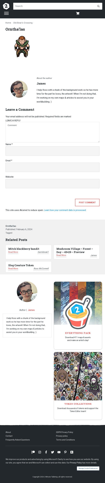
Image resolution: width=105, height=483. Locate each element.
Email (8, 160)
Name (9, 144)
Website (9, 176)
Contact (9, 436)
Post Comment (87, 202)
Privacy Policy (76, 463)
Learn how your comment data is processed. (65, 210)
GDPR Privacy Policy (64, 432)
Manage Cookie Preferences (88, 468)
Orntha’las (15, 29)
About (8, 432)
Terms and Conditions (65, 440)
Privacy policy (62, 436)
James (31, 310)
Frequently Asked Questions (18, 440)
